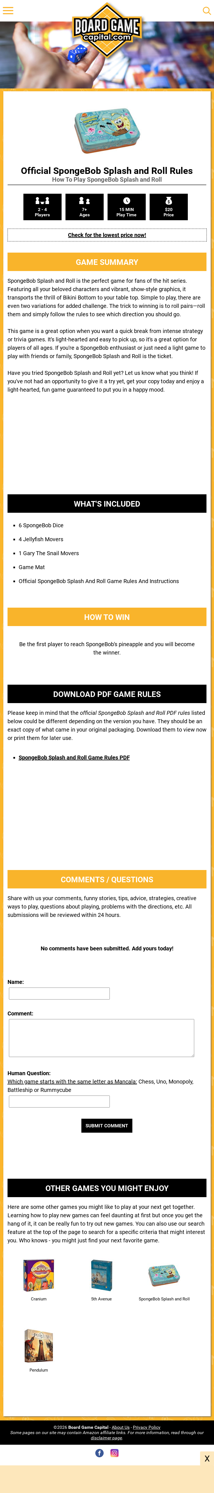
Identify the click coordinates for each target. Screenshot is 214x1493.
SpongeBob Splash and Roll (164, 1299)
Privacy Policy (146, 1427)
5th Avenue (101, 1299)
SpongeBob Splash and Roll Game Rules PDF (74, 757)
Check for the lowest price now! (107, 235)
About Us (121, 1427)
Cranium (39, 1299)
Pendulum (39, 1370)
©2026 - (83, 1427)
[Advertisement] (107, 448)
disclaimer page (106, 1438)
